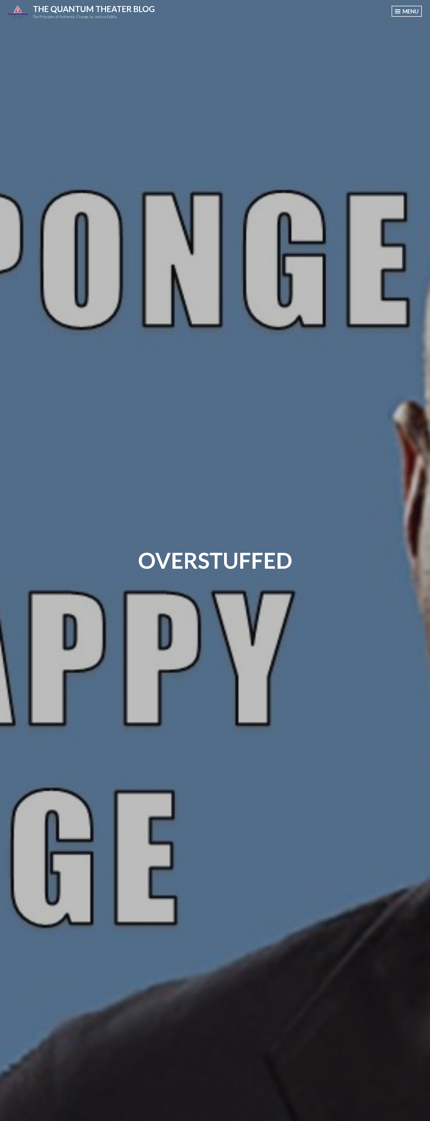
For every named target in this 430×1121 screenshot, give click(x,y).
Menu (406, 11)
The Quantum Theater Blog (94, 9)
